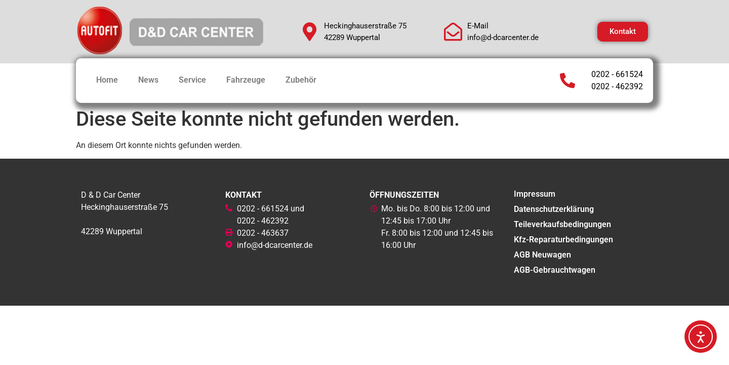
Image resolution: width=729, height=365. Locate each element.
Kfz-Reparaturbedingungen (563, 239)
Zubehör (301, 80)
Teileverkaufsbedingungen (562, 224)
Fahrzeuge (245, 80)
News (148, 80)
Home (107, 80)
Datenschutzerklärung (554, 209)
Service (192, 80)
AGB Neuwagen (542, 255)
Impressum (534, 194)
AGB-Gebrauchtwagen (554, 270)
